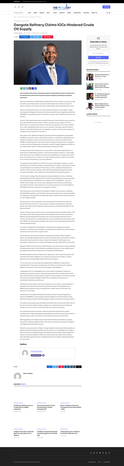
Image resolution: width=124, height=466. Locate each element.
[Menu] (109, 13)
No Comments (36, 33)
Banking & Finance (18, 403)
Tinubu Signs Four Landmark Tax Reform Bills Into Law (70, 432)
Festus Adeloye (18, 33)
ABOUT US (94, 12)
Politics (35, 12)
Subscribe (106, 7)
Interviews (62, 12)
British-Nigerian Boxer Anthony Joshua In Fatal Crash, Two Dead (102, 105)
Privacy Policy (99, 63)
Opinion (69, 12)
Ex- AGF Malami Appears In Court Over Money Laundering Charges (102, 95)
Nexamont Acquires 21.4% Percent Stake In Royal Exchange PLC (46, 407)
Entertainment (77, 12)
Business (42, 12)
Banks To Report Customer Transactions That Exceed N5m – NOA (70, 407)
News (48, 12)
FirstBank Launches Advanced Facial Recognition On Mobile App (47, 433)
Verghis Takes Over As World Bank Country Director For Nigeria (23, 433)
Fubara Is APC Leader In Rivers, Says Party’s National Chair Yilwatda (102, 85)
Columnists (86, 12)
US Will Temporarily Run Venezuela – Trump (34, 1)
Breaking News (64, 429)
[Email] (43, 355)
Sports (55, 12)
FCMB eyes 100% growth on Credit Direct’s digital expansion (23, 407)
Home (29, 12)
